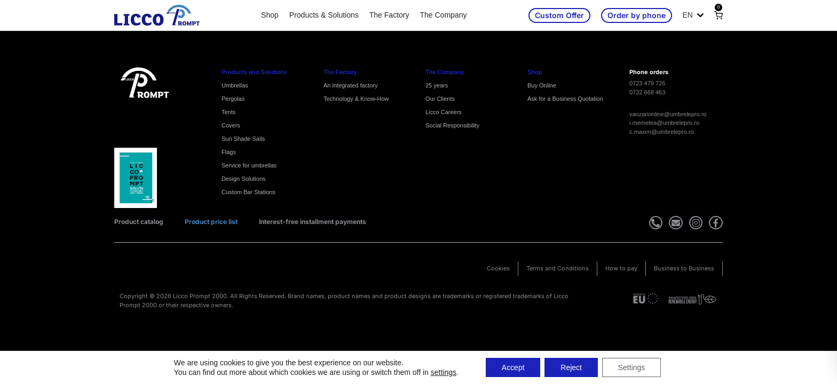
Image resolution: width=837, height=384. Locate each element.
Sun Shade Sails (243, 138)
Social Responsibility (452, 125)
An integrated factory (350, 85)
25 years (436, 85)
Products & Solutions (324, 15)
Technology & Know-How (356, 98)
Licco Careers (443, 112)
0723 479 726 (647, 83)
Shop (270, 15)
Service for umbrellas (249, 165)
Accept (513, 367)
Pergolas (233, 98)
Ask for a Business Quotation (565, 98)
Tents (228, 112)
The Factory (389, 15)
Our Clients (440, 98)
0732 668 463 (647, 92)
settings (443, 372)
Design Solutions (244, 178)
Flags (229, 152)
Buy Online (541, 85)
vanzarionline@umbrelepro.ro (667, 114)
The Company (443, 15)
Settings (631, 367)
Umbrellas (235, 85)
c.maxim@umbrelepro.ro (661, 132)
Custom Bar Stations (248, 192)
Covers (231, 125)
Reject (571, 367)
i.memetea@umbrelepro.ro (664, 122)
